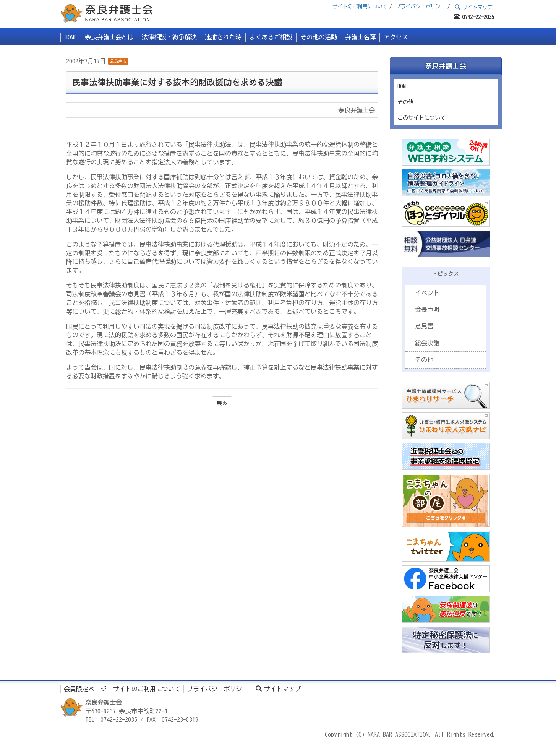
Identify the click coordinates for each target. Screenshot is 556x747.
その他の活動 (318, 37)
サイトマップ (473, 7)
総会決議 (427, 343)
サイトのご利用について (359, 6)
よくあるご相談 (271, 37)
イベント (427, 293)
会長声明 (118, 60)
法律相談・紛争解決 (169, 37)
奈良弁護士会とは (109, 37)
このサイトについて (421, 117)
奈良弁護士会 (445, 66)
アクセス (396, 37)
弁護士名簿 (360, 37)
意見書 (424, 326)
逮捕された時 (223, 37)
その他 (405, 102)
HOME (71, 37)
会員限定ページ (85, 689)
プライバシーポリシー (420, 6)
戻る (222, 403)
